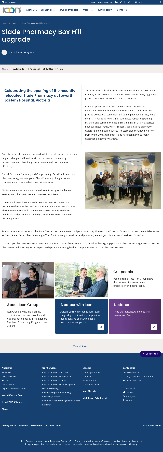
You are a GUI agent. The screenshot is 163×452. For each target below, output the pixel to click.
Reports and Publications (14, 388)
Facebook (129, 388)
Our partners (8, 384)
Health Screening (50, 388)
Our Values (88, 376)
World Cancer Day (105, 2)
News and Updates (69, 10)
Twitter (128, 392)
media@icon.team (131, 372)
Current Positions (91, 384)
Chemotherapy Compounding (56, 392)
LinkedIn (128, 400)
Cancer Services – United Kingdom (58, 384)
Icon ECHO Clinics (12, 402)
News (14, 23)
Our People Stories (91, 372)
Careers (88, 10)
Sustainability (105, 10)
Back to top (150, 353)
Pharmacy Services (51, 396)
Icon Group (155, 425)
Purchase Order (53, 425)
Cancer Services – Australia (55, 372)
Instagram (129, 396)
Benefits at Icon (90, 380)
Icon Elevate (89, 391)
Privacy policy (9, 425)
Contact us (129, 368)
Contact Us (123, 10)
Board (5, 380)
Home (93, 2)
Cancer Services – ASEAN (54, 380)
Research (46, 404)
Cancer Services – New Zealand (57, 376)
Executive (6, 372)
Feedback (23, 425)
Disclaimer (36, 425)
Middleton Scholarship (95, 398)
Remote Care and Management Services (61, 400)
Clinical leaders (9, 376)
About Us (32, 10)
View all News (81, 346)
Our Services (48, 10)
